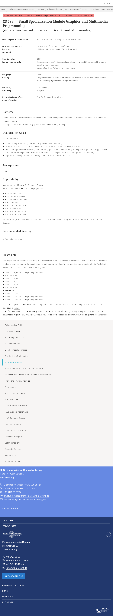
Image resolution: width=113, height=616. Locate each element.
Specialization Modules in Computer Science (24, 368)
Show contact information (108, 534)
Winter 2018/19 (11, 278)
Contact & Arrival (11, 509)
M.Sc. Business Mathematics (17, 412)
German (107, 3)
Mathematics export (13, 436)
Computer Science (13, 449)
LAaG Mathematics (13, 424)
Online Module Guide (54, 9)
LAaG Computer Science (15, 418)
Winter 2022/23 (11, 293)
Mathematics (10, 455)
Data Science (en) (12, 443)
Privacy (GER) (9, 526)
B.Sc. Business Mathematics (16, 356)
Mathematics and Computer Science (21, 9)
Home (3, 9)
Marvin (17, 308)
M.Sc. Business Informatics (16, 405)
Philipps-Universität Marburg (12, 534)
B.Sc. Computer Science (15, 337)
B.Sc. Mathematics (12, 343)
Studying (41, 9)
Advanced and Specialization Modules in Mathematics (28, 374)
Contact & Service (14, 576)
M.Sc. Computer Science (15, 393)
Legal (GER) (8, 520)
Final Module (10, 387)
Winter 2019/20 (11, 281)
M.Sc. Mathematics (13, 399)
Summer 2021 (11, 287)
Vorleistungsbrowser (13, 461)
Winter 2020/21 (11, 284)
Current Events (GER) (13, 585)
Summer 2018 (11, 275)
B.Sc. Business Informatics (16, 350)
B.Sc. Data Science (12, 331)
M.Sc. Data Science (72, 9)
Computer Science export (16, 430)
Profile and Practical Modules (17, 381)
